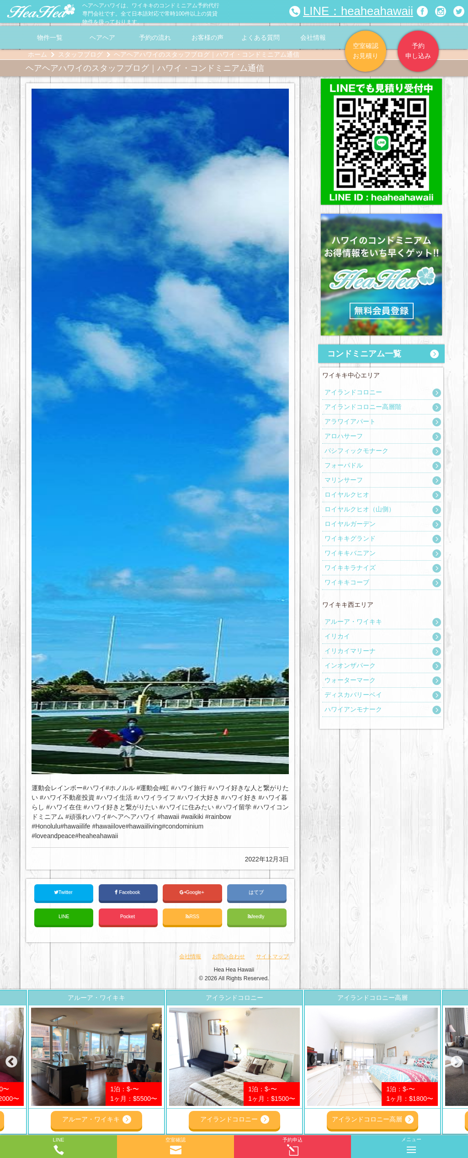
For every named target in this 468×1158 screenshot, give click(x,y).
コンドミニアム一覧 (364, 353)
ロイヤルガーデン (350, 523)
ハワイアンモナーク (353, 709)
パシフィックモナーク (356, 450)
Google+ (193, 892)
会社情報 (313, 37)
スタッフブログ (80, 54)
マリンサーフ (343, 479)
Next (456, 1062)
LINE (63, 916)
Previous (11, 1062)
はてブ (257, 892)
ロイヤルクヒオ (346, 494)
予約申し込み (418, 50)
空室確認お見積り (365, 50)
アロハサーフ (343, 436)
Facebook (128, 892)
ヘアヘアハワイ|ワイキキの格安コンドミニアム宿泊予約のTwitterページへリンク (459, 11)
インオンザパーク (350, 665)
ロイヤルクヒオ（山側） (359, 509)
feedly (257, 916)
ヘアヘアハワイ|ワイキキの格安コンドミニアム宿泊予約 (41, 11)
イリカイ (337, 636)
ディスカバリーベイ (353, 694)
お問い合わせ (228, 956)
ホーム (37, 54)
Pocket (128, 916)
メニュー (411, 1143)
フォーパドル (343, 465)
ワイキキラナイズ (350, 567)
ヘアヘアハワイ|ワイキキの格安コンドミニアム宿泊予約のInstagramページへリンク (440, 11)
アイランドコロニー (353, 392)
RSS (192, 916)
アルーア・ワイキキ (353, 621)
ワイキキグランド (350, 538)
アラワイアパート (350, 421)
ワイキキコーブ (346, 582)
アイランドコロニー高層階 (362, 406)
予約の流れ (155, 37)
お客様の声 (207, 37)
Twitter (64, 892)
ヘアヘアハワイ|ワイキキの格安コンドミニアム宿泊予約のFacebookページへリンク (422, 11)
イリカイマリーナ (350, 650)
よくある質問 (260, 37)
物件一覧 (50, 37)
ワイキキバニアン (350, 553)
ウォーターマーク (350, 680)
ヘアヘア (102, 37)
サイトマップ (272, 956)
